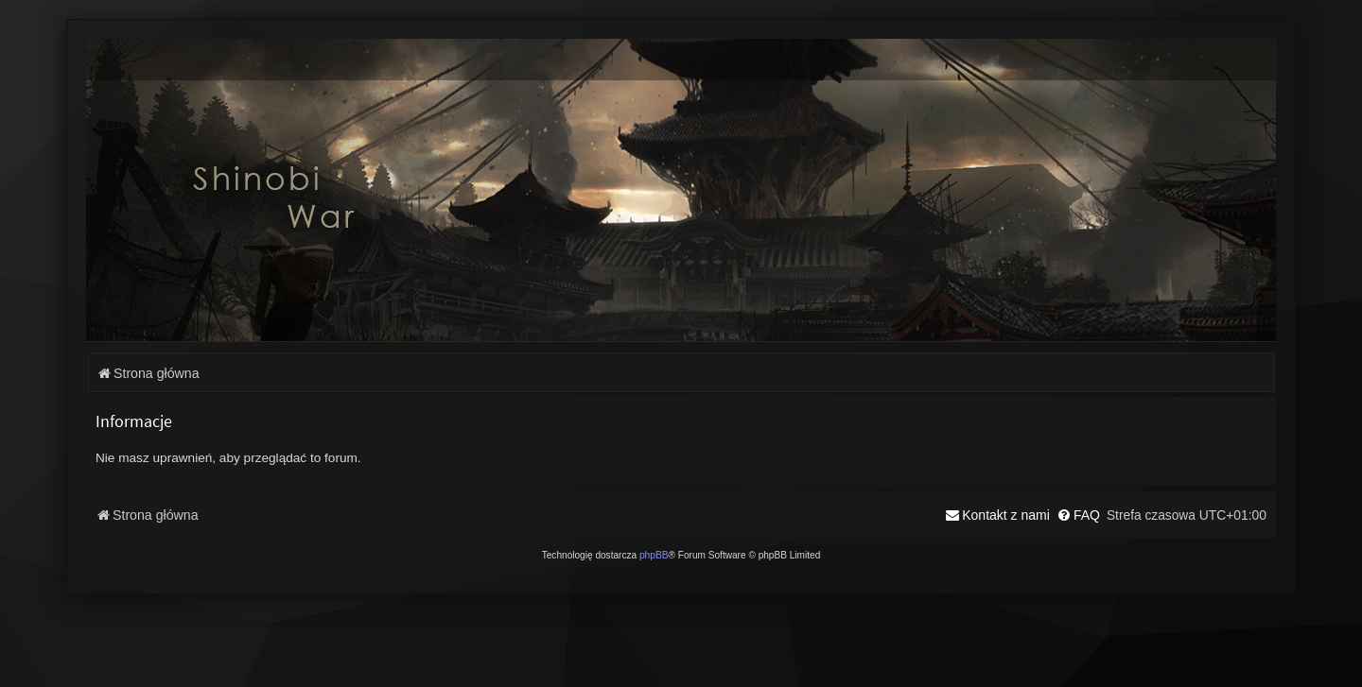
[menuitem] (1078, 515)
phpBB (654, 555)
